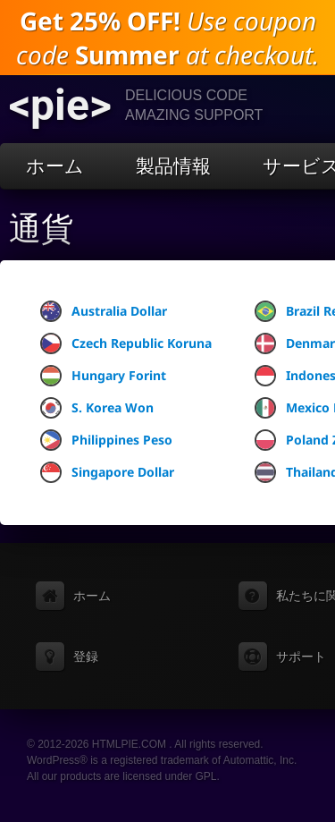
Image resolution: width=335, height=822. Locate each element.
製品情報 (173, 166)
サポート (301, 656)
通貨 (41, 229)
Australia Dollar (103, 311)
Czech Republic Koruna (126, 343)
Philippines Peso (106, 440)
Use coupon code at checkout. (167, 38)
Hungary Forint (103, 375)
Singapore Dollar (107, 472)
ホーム (55, 166)
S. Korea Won (97, 408)
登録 (85, 656)
